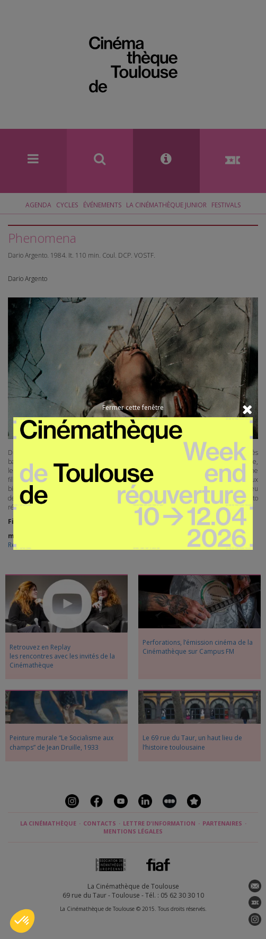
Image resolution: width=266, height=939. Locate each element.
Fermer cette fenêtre (133, 406)
